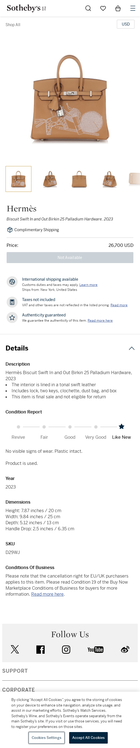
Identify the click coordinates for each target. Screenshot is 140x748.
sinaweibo (125, 649)
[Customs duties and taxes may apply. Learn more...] (88, 284)
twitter (15, 649)
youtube (96, 649)
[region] (70, 720)
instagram (66, 649)
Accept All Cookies (88, 737)
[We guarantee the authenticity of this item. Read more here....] (100, 320)
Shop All (13, 24)
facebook (40, 649)
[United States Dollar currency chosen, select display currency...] (125, 24)
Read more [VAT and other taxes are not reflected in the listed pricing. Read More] (119, 305)
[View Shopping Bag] (118, 8)
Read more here (47, 594)
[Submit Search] (88, 8)
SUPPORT (15, 671)
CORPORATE (18, 690)
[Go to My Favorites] (103, 8)
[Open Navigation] (133, 8)
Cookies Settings (46, 737)
